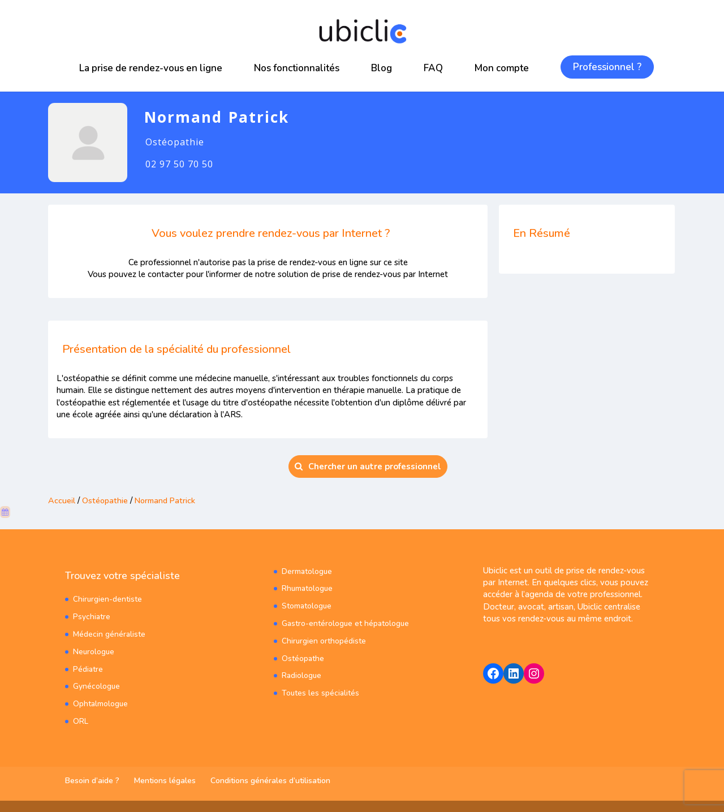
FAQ (433, 68)
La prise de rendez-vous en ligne (150, 68)
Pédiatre (88, 669)
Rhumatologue (308, 589)
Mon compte (502, 68)
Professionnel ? (607, 67)
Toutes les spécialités (321, 693)
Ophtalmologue (100, 704)
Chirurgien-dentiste (108, 599)
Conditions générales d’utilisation (270, 780)
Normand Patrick (168, 500)
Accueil (61, 500)
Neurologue (94, 651)
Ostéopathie (105, 500)
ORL (80, 721)
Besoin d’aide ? (92, 780)
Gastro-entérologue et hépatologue (346, 623)
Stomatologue (307, 606)
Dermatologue (307, 571)
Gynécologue (96, 686)
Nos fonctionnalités (296, 68)
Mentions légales (165, 780)
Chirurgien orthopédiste (324, 641)
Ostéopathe (303, 658)
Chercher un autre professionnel (368, 466)
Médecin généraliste (109, 634)
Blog (381, 68)
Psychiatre (91, 617)
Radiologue (302, 676)
